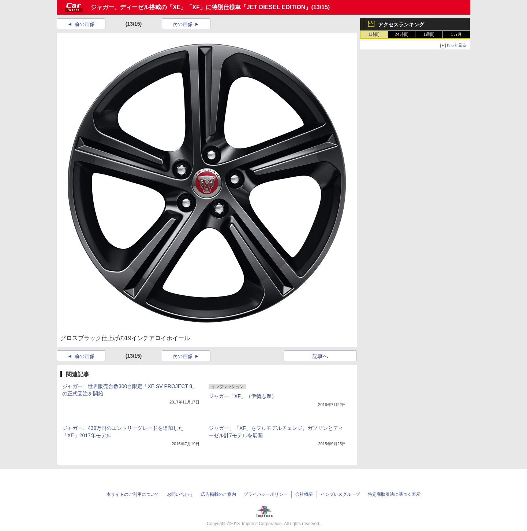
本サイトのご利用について (132, 494)
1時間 (374, 34)
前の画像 (84, 24)
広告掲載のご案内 (218, 494)
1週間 (429, 34)
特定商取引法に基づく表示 (394, 494)
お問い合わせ (180, 494)
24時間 (401, 34)
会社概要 (304, 494)
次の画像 (182, 24)
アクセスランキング (401, 24)
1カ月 (456, 34)
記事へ (320, 356)
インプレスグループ (340, 494)
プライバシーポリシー (266, 494)
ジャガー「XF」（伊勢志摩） (243, 396)
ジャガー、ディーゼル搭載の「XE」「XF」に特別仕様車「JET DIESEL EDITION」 (201, 7)
